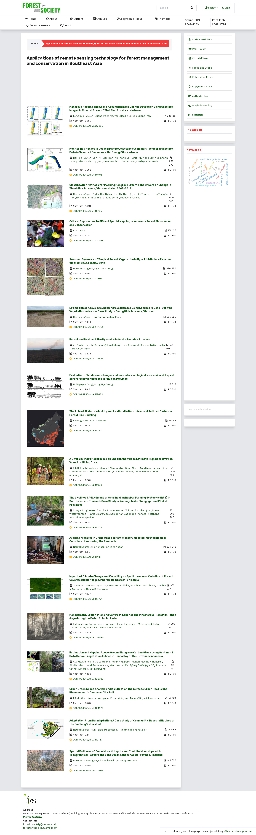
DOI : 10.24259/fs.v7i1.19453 (88, 739)
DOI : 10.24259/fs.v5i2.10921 (88, 240)
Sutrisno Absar (114, 546)
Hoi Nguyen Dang (83, 384)
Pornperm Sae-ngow (85, 760)
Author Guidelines (200, 39)
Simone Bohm (111, 161)
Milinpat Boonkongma (138, 510)
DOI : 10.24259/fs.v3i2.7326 (88, 125)
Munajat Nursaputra (112, 468)
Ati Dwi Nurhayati (83, 345)
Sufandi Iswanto (82, 624)
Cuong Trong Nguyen (107, 115)
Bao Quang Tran (141, 115)
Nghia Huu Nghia (140, 157)
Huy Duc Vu (99, 317)
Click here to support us (238, 831)
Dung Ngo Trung (103, 384)
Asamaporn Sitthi (127, 760)
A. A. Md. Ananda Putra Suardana (91, 661)
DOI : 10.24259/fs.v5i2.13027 (88, 278)
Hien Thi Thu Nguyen (90, 161)
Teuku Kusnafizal (127, 624)
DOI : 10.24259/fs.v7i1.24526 (88, 708)
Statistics (196, 115)
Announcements (38, 25)
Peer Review (197, 49)
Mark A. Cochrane (79, 348)
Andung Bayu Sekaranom (144, 698)
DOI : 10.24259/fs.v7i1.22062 (88, 678)
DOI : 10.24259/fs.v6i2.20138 (88, 637)
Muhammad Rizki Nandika (147, 661)
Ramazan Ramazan (111, 627)
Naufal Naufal (81, 546)
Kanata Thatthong (149, 513)
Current (76, 19)
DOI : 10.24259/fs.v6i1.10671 (87, 430)
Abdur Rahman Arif (101, 471)
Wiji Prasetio (158, 665)
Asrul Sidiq (79, 230)
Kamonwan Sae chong (123, 513)
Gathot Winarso (78, 668)
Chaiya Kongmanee (84, 510)
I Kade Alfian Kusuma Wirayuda (91, 698)
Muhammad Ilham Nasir (132, 729)
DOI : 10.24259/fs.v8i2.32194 (88, 770)
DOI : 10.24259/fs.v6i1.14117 (87, 556)
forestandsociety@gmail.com (40, 827)
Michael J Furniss (130, 197)
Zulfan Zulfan (77, 627)
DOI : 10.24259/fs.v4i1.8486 (87, 174)
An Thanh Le (122, 157)
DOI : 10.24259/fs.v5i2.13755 (88, 326)
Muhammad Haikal (149, 624)
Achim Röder (114, 317)
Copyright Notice (200, 86)
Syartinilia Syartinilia (153, 345)
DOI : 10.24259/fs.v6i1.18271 (87, 598)
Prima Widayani (119, 698)
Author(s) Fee (198, 96)
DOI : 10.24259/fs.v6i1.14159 (87, 527)
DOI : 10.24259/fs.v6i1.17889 (88, 394)
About (52, 19)
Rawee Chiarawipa (98, 513)
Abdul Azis (92, 627)
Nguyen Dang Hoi (83, 268)
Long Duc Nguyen (83, 115)
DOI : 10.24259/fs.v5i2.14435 (88, 358)
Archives (100, 19)
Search (65, 25)
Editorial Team (198, 58)
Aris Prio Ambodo (123, 471)
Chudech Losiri (107, 760)
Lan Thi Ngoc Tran (103, 157)
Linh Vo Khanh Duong (89, 197)
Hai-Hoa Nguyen (82, 157)
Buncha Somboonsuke (110, 510)
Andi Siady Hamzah (151, 468)
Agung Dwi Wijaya (140, 665)
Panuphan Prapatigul (81, 517)
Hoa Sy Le (125, 115)
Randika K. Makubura (142, 585)
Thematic (163, 19)
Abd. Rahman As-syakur (101, 665)
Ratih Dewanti (97, 668)
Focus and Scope (200, 68)
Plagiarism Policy (200, 105)
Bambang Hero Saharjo (108, 345)
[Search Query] (173, 8)
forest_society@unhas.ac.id (39, 824)
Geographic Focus (130, 19)
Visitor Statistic (32, 817)
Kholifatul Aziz (77, 665)
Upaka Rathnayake (97, 589)
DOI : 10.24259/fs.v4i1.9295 (87, 210)
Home (30, 19)
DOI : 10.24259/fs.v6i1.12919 (87, 485)
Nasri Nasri (132, 468)
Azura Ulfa (122, 665)
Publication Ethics (201, 77)
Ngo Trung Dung (103, 268)
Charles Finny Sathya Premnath (139, 161)
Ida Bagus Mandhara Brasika (89, 420)
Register (211, 7)
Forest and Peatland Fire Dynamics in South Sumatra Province (109, 339)
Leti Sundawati (131, 345)
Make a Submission (200, 409)
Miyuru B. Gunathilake (116, 585)
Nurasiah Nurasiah (104, 624)
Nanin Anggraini (120, 661)
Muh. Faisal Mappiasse (103, 729)
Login (226, 7)
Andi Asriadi (97, 546)
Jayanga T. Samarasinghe (88, 585)
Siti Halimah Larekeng (85, 468)
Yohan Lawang (142, 471)
